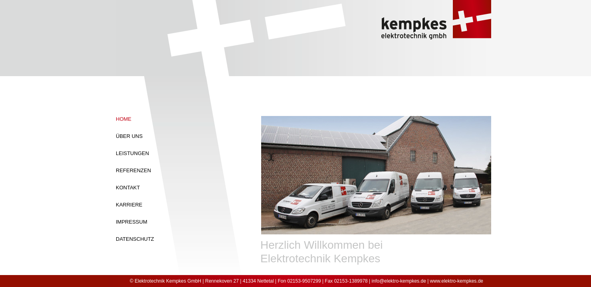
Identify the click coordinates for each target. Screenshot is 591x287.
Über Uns (129, 136)
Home (123, 119)
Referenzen (133, 170)
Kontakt (128, 188)
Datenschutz (135, 239)
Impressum (131, 222)
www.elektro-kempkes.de (456, 281)
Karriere (129, 205)
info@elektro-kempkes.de (399, 281)
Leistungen (132, 153)
